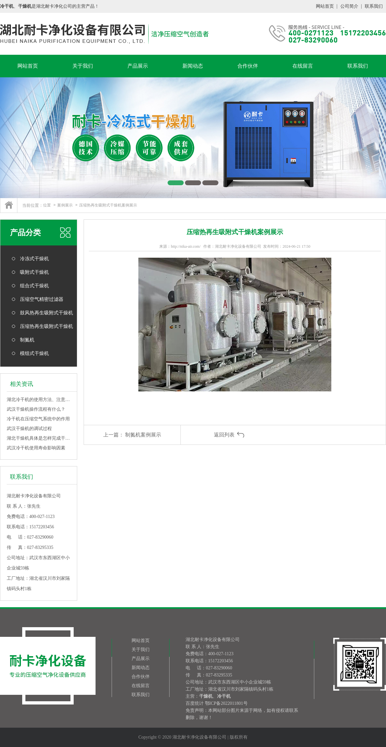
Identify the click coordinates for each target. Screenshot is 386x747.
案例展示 (65, 205)
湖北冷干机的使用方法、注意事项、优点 (38, 399)
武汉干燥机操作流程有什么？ (36, 409)
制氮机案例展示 (143, 434)
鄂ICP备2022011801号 (226, 703)
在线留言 (302, 66)
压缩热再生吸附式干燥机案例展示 (108, 205)
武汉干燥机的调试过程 (29, 428)
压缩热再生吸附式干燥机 (46, 326)
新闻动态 (192, 66)
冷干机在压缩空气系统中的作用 (38, 419)
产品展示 (137, 66)
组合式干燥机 (34, 285)
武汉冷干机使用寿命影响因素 (36, 447)
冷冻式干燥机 (34, 258)
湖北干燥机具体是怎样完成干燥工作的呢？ (38, 438)
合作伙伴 (247, 66)
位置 (47, 205)
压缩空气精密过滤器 (41, 299)
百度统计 (195, 703)
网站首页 (325, 6)
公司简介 (349, 6)
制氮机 (27, 339)
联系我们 (374, 6)
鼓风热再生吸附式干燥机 (46, 312)
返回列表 (224, 434)
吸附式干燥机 (34, 272)
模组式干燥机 (34, 353)
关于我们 (82, 66)
